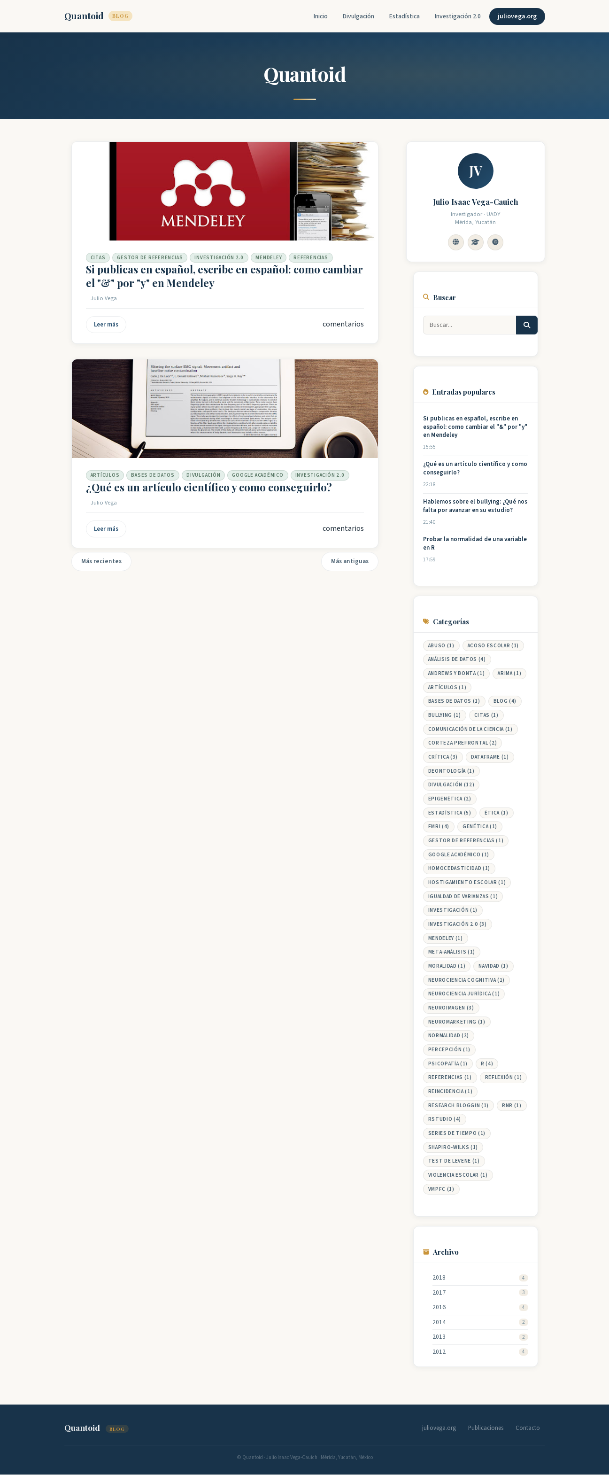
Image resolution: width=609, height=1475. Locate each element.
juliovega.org (517, 16)
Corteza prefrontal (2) (462, 742)
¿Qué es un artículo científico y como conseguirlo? (209, 487)
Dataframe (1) (490, 757)
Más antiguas (350, 561)
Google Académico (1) (458, 854)
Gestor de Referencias (150, 257)
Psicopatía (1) (448, 1063)
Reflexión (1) (503, 1077)
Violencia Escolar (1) (458, 1175)
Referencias (310, 257)
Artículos (105, 475)
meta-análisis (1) (451, 951)
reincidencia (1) (450, 1091)
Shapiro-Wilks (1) (453, 1147)
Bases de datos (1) (454, 701)
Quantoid (98, 15)
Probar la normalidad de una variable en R (475, 544)
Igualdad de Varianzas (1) (463, 896)
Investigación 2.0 (458, 16)
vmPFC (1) (441, 1189)
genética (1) (480, 826)
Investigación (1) (453, 910)
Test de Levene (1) (454, 1160)
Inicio (321, 16)
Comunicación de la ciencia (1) (470, 729)
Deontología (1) (451, 771)
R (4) (487, 1063)
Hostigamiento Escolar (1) (467, 882)
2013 (439, 1337)
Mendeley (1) (445, 938)
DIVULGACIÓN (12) (451, 784)
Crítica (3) (443, 757)
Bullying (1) (444, 715)
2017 (439, 1293)
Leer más (106, 324)
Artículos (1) (447, 687)
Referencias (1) (450, 1077)
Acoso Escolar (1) (493, 645)
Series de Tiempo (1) (457, 1133)
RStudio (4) (444, 1119)
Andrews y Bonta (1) (456, 673)
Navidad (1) (493, 966)
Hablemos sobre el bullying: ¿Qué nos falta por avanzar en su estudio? (475, 506)
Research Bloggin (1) (458, 1105)
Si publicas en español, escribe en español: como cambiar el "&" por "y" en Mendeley (224, 276)
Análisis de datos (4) (457, 659)
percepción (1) (449, 1049)
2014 (439, 1323)
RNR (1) (512, 1105)
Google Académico (257, 475)
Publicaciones (485, 1428)
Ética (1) (497, 812)
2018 (439, 1278)
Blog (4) (504, 701)
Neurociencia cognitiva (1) (466, 980)
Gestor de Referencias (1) (466, 840)
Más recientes (101, 561)
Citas (98, 257)
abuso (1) (441, 645)
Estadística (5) (449, 812)
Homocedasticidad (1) (459, 868)
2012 (439, 1352)
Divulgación (358, 16)
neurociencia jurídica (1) (464, 993)
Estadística (404, 16)
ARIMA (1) (509, 673)
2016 (439, 1308)
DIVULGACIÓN (203, 475)
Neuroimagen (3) (451, 1007)
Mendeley (268, 257)
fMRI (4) (438, 826)
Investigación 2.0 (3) (457, 924)
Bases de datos (153, 475)
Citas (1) (486, 715)
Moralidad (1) (447, 966)
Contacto (528, 1428)
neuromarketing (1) (457, 1021)
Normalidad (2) (448, 1035)
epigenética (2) (449, 798)
